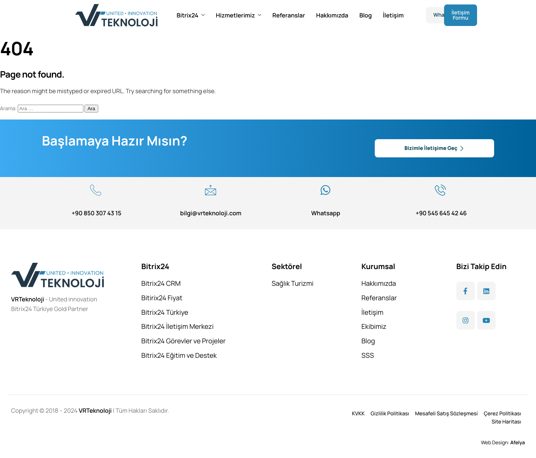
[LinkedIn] (486, 291)
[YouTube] (486, 320)
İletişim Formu (460, 15)
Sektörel (287, 266)
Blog (365, 15)
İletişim (393, 15)
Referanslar (288, 15)
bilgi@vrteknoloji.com (210, 213)
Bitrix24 (190, 15)
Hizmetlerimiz (238, 15)
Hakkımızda (332, 15)
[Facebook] (465, 291)
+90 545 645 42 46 (441, 213)
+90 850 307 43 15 (96, 213)
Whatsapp (325, 213)
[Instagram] (465, 320)
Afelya (517, 442)
